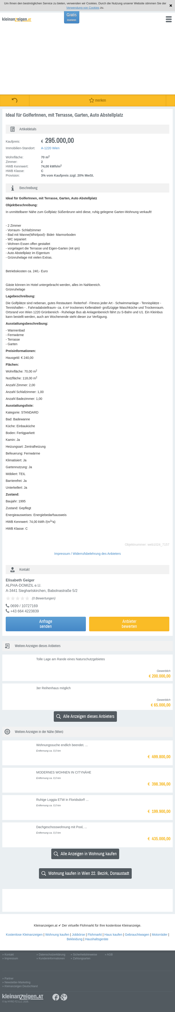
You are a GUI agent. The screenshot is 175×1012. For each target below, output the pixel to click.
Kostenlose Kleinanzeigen (24, 934)
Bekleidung (74, 939)
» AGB (109, 954)
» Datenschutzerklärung (50, 954)
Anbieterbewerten (129, 624)
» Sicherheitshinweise (84, 954)
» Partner (7, 978)
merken (97, 100)
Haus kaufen (113, 934)
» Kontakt (8, 954)
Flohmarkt (95, 934)
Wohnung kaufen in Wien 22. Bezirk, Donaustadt (85, 873)
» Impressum (10, 958)
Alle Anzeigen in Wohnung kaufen (85, 854)
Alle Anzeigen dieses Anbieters (85, 716)
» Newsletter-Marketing (16, 982)
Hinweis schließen (171, 5)
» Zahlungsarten (80, 958)
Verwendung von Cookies (82, 7)
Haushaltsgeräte (96, 939)
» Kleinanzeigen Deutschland (20, 986)
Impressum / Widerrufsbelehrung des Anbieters (87, 553)
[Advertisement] (87, 60)
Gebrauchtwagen (137, 934)
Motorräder (159, 934)
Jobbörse (78, 934)
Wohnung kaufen (57, 934)
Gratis (72, 17)
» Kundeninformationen (50, 958)
